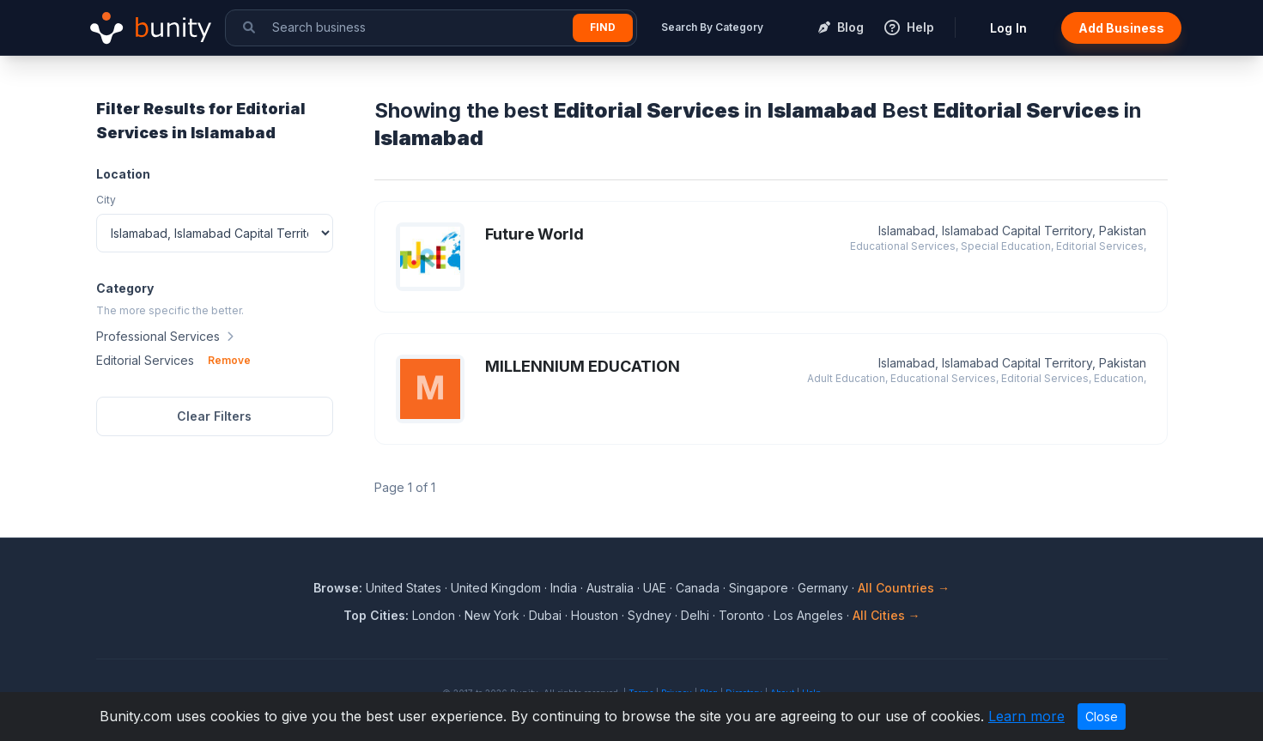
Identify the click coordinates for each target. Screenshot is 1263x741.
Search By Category (712, 27)
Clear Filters (214, 416)
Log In (1008, 28)
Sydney (649, 615)
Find (603, 27)
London (433, 615)
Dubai (545, 615)
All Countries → (904, 587)
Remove (229, 360)
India (563, 587)
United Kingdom (496, 587)
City (106, 199)
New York (492, 615)
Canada (698, 587)
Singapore (758, 587)
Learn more (1026, 716)
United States (403, 587)
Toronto (741, 615)
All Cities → (886, 615)
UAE (654, 587)
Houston (594, 615)
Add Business (1121, 28)
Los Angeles (808, 615)
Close (1101, 716)
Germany (823, 587)
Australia (610, 587)
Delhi (695, 615)
